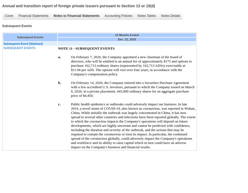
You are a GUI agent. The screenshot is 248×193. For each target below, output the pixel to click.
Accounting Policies (118, 16)
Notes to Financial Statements (76, 16)
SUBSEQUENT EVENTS (19, 48)
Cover (9, 16)
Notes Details (170, 16)
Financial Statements (33, 16)
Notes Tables (147, 16)
